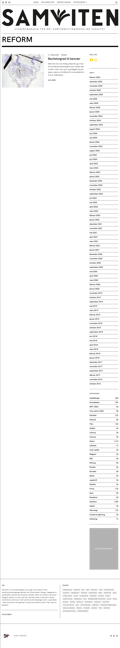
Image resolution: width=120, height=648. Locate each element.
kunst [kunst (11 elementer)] (107, 596)
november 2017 (96, 366)
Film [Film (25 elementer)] (100, 589)
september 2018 (96, 332)
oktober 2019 (95, 297)
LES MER (52, 80)
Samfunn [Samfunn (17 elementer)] (95, 605)
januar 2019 (94, 319)
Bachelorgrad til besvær (64, 59)
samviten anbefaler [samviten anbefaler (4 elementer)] (108, 605)
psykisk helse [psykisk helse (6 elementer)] (68, 605)
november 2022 (96, 185)
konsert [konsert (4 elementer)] (93, 596)
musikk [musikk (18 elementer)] (65, 602)
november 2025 (96, 86)
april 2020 (94, 276)
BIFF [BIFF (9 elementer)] (82, 589)
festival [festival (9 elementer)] (94, 589)
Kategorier (79, 2)
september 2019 (96, 302)
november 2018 (96, 323)
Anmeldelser (95, 402)
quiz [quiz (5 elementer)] (77, 605)
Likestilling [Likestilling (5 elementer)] (67, 599)
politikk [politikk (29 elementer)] (106, 602)
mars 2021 (94, 241)
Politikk (93, 484)
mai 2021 (93, 233)
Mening (64, 55)
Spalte (92, 506)
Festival (93, 420)
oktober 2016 (95, 384)
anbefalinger (95, 398)
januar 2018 (94, 358)
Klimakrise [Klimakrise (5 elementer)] (84, 596)
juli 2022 (93, 198)
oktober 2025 (95, 90)
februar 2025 (95, 108)
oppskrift (93, 480)
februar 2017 (95, 375)
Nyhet (92, 476)
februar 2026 (95, 77)
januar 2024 (94, 142)
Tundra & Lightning (97, 515)
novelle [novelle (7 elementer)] (80, 602)
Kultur (92, 441)
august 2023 (95, 151)
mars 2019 (94, 310)
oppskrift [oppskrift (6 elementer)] (89, 602)
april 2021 (94, 237)
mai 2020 (93, 272)
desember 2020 (96, 254)
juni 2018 (93, 336)
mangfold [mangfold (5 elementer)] (78, 599)
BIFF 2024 (94, 407)
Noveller (93, 471)
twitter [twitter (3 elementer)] (107, 608)
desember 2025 (96, 82)
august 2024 (95, 129)
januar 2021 (94, 250)
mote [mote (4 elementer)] (115, 599)
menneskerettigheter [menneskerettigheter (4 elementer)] (96, 599)
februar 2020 (95, 284)
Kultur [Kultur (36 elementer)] (101, 596)
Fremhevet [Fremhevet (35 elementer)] (75, 593)
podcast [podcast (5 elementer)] (97, 602)
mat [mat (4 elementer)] (85, 599)
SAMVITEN (22, 636)
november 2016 (96, 379)
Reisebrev (94, 497)
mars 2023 (94, 168)
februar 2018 (95, 354)
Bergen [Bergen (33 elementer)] (77, 589)
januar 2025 (94, 112)
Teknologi (93, 510)
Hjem (35, 2)
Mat (91, 459)
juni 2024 (93, 133)
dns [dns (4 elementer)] (87, 589)
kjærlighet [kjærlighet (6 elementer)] (67, 596)
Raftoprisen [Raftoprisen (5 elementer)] (85, 605)
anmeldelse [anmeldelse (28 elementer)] (67, 589)
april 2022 (94, 207)
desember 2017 (96, 362)
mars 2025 (94, 103)
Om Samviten (47, 2)
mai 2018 (93, 341)
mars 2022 (94, 211)
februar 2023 (95, 172)
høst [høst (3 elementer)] (100, 593)
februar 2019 (95, 315)
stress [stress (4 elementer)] (79, 608)
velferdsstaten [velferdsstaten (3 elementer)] (69, 611)
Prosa (92, 489)
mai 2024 (93, 138)
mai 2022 (93, 202)
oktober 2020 (95, 263)
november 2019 (96, 293)
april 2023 (94, 164)
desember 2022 (96, 181)
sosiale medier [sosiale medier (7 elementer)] (69, 608)
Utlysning (93, 519)
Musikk (93, 467)
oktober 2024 (95, 120)
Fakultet (93, 415)
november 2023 (96, 146)
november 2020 (96, 259)
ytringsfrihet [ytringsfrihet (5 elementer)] (82, 611)
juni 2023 (93, 159)
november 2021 (96, 228)
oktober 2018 (95, 328)
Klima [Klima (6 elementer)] (76, 596)
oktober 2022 (95, 190)
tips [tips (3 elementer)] (100, 608)
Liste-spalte (94, 450)
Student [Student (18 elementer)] (87, 608)
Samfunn (93, 502)
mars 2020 (94, 280)
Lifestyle (93, 446)
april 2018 (94, 345)
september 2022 (96, 194)
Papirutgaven (64, 2)
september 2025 (96, 95)
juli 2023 (93, 155)
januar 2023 (94, 177)
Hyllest (92, 428)
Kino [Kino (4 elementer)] (114, 593)
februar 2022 (95, 215)
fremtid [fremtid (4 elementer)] (84, 593)
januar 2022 (94, 220)
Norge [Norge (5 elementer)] (72, 602)
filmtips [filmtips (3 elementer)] (66, 593)
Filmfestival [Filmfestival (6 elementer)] (109, 589)
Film (91, 424)
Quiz (91, 493)
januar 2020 (94, 289)
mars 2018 (94, 349)
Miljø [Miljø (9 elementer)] (109, 599)
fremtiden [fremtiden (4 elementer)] (93, 593)
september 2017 (96, 371)
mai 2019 (93, 306)
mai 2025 (93, 99)
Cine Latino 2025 (97, 411)
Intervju (93, 433)
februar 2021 (95, 246)
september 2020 (96, 267)
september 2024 (96, 125)
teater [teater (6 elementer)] (94, 608)
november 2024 (96, 116)
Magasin (93, 454)
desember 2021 (96, 224)
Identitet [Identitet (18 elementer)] (107, 593)
